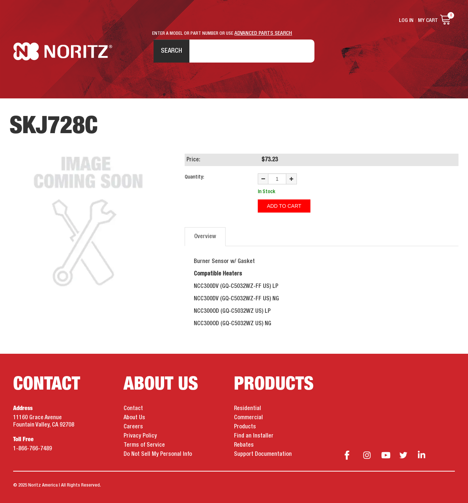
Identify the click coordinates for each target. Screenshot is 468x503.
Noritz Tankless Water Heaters (62, 51)
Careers (133, 426)
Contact (133, 408)
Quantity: (194, 177)
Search (171, 51)
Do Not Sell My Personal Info (158, 454)
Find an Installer (253, 436)
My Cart (428, 20)
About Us (134, 417)
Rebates (244, 445)
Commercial (248, 417)
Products (245, 426)
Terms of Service (144, 445)
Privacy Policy (140, 436)
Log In (406, 20)
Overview (205, 236)
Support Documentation (263, 454)
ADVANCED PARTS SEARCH (263, 33)
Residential (247, 408)
